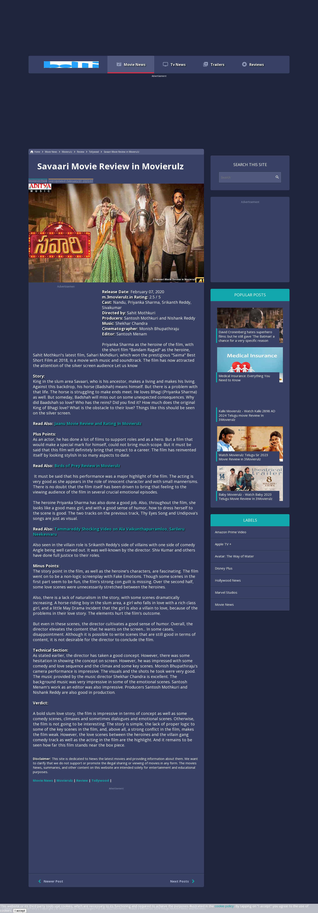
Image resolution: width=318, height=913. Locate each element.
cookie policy (224, 906)
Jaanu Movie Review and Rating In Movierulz (97, 423)
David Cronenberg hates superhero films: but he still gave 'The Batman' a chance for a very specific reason (247, 336)
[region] (159, 27)
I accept (20, 910)
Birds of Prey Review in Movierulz (87, 465)
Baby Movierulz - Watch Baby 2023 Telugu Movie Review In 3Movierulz (245, 496)
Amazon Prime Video (230, 532)
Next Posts (183, 881)
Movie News (224, 604)
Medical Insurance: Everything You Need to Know (244, 378)
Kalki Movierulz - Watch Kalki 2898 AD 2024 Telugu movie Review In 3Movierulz (247, 415)
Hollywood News (228, 580)
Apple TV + (223, 544)
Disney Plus (223, 568)
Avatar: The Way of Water (234, 556)
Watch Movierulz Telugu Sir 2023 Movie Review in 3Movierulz (243, 457)
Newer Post (49, 881)
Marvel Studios (226, 592)
